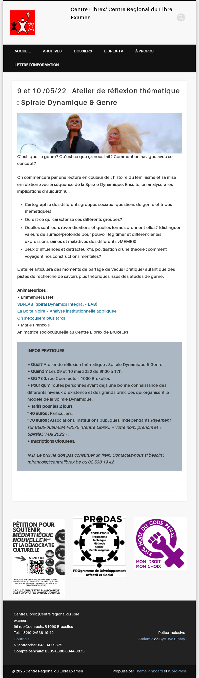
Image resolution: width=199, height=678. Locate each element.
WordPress (177, 671)
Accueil (22, 51)
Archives (52, 51)
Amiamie (145, 639)
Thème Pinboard (149, 671)
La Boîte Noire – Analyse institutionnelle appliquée (67, 311)
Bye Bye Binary (172, 639)
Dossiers (83, 51)
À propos (144, 51)
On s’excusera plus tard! (41, 318)
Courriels (21, 639)
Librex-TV (113, 51)
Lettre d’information (36, 65)
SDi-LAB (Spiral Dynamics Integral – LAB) (57, 304)
